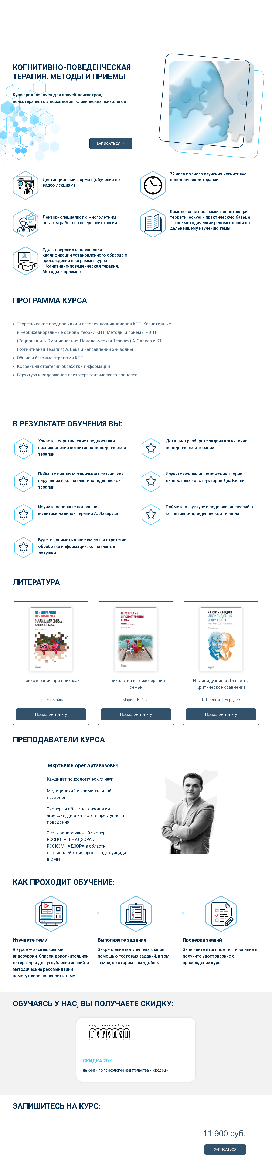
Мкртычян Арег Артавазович (83, 765)
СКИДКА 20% (97, 1060)
